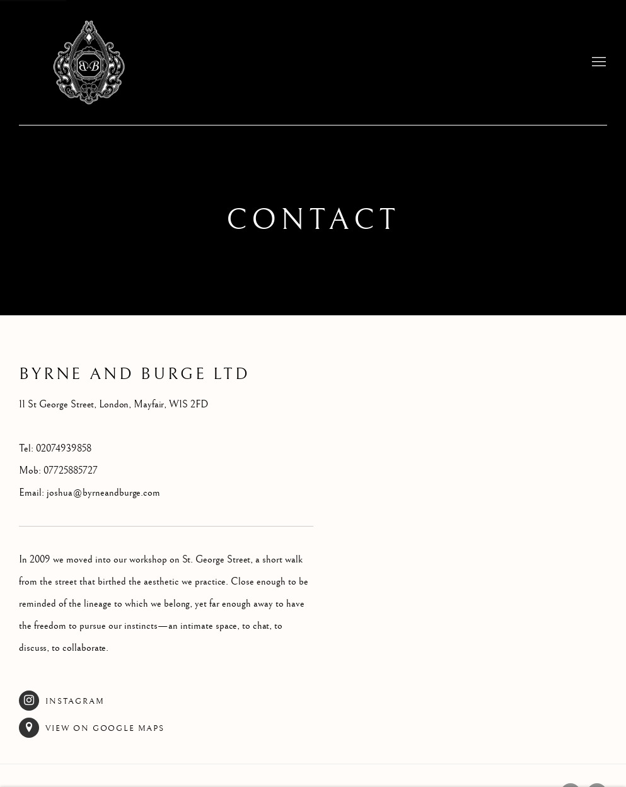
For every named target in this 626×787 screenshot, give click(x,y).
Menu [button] (597, 62)
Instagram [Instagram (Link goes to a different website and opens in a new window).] (62, 701)
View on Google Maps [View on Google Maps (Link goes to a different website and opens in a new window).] (92, 728)
